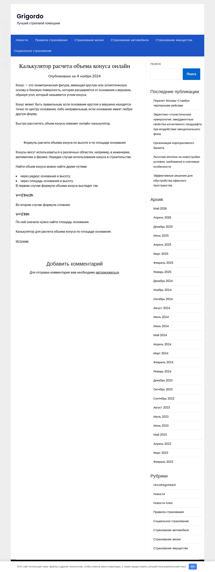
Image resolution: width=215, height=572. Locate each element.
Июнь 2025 (161, 235)
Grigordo (30, 16)
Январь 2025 (162, 272)
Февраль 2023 (163, 462)
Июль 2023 (161, 416)
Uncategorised (164, 485)
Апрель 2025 (162, 244)
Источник (22, 241)
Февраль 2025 (163, 263)
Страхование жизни (89, 40)
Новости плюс (163, 503)
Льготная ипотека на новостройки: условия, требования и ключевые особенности (176, 162)
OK (193, 566)
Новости (22, 40)
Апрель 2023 (162, 444)
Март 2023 (160, 453)
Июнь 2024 (161, 326)
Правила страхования (51, 40)
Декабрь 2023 (163, 380)
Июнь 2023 (161, 425)
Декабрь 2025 (163, 226)
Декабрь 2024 (163, 281)
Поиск (155, 64)
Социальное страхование (33, 51)
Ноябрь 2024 (162, 290)
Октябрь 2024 (163, 299)
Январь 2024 (162, 371)
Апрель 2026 (162, 217)
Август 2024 (161, 308)
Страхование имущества (174, 40)
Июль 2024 (161, 317)
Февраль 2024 (163, 362)
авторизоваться (107, 272)
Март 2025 (160, 254)
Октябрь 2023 (163, 389)
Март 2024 (160, 353)
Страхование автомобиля (130, 40)
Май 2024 (160, 335)
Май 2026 (160, 208)
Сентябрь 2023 (163, 398)
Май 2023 (160, 434)
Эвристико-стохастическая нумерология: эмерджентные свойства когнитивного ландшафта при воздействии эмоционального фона (177, 124)
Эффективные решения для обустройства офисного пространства (173, 180)
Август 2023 (161, 407)
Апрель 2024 (162, 344)
